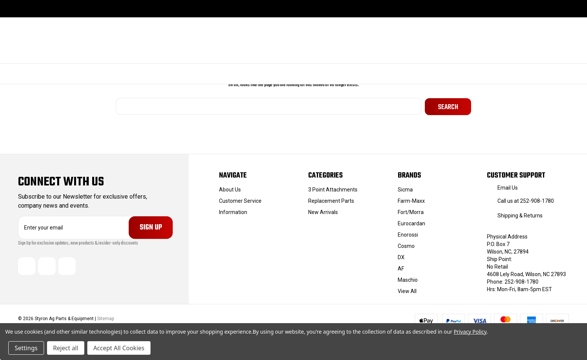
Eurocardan (411, 223)
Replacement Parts (331, 200)
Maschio (408, 279)
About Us (230, 189)
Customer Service (240, 200)
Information (233, 211)
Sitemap (105, 318)
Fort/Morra (411, 211)
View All (407, 290)
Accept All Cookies (118, 348)
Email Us (507, 187)
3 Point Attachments (332, 189)
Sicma (405, 189)
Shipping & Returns (520, 215)
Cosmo (406, 245)
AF (401, 268)
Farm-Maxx (411, 200)
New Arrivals (323, 211)
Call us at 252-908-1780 (525, 200)
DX (401, 257)
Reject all (65, 348)
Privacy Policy (470, 331)
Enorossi (408, 234)
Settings (26, 348)
